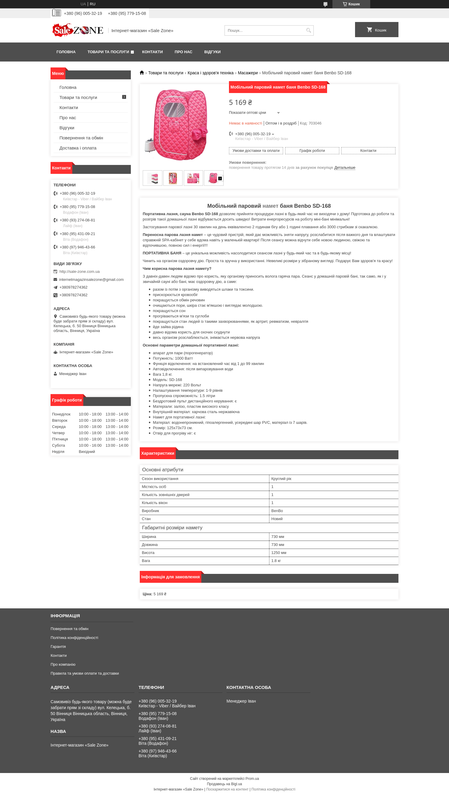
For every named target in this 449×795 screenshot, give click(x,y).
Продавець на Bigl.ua (224, 784)
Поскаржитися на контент (227, 789)
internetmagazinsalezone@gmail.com (91, 279)
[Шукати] (308, 30)
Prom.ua (252, 779)
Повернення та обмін (81, 137)
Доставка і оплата (77, 147)
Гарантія (58, 646)
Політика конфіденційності (74, 637)
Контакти (152, 52)
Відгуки (212, 52)
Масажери (248, 72)
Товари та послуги (108, 52)
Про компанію (63, 664)
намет (270, 206)
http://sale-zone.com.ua (79, 271)
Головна (66, 52)
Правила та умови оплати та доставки (85, 673)
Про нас (183, 52)
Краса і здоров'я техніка (210, 72)
